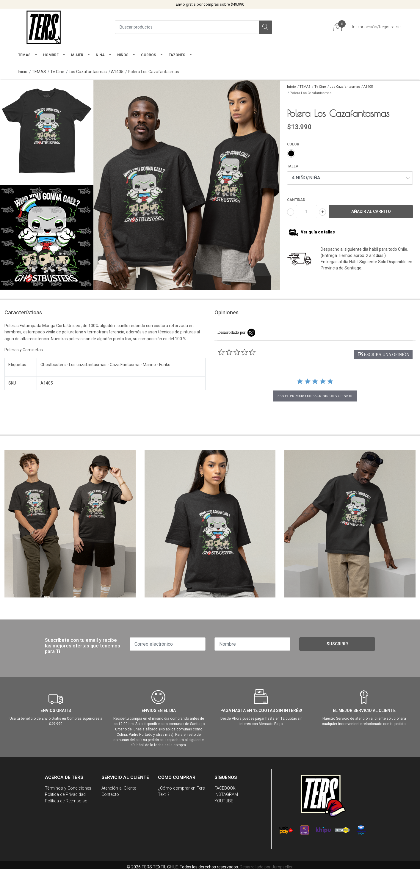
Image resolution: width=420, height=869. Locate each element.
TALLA (292, 166)
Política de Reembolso (66, 801)
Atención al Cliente (118, 788)
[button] (383, 354)
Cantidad (296, 200)
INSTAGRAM (226, 794)
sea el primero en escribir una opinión (315, 396)
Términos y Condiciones (68, 788)
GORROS (148, 55)
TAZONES (177, 55)
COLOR (293, 144)
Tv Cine (57, 71)
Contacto (110, 794)
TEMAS (24, 55)
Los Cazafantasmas (88, 71)
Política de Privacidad (65, 794)
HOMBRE (51, 55)
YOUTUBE (223, 801)
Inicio (22, 71)
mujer (77, 55)
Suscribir (337, 643)
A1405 (117, 71)
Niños (122, 55)
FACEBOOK (225, 788)
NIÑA (100, 55)
